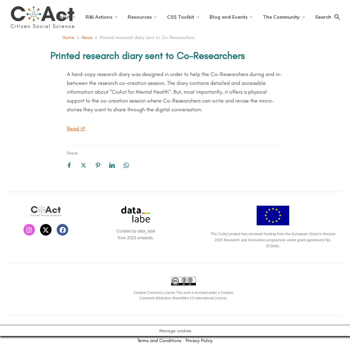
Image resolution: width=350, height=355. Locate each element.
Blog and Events (228, 17)
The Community (281, 17)
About (63, 17)
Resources (140, 17)
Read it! (76, 128)
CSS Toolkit (180, 17)
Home (68, 37)
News (86, 37)
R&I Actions (99, 17)
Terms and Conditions (159, 340)
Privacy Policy (199, 340)
